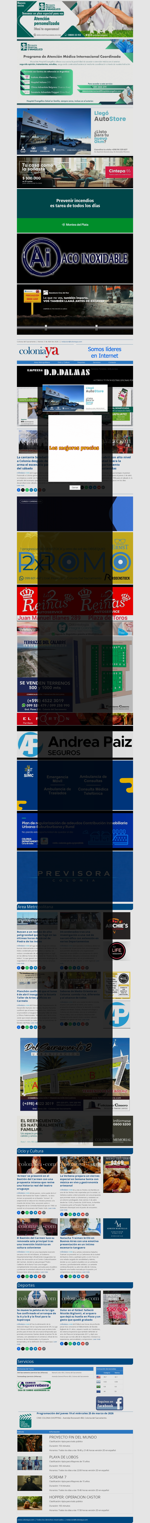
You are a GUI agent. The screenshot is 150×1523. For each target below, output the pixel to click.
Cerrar (75, 487)
